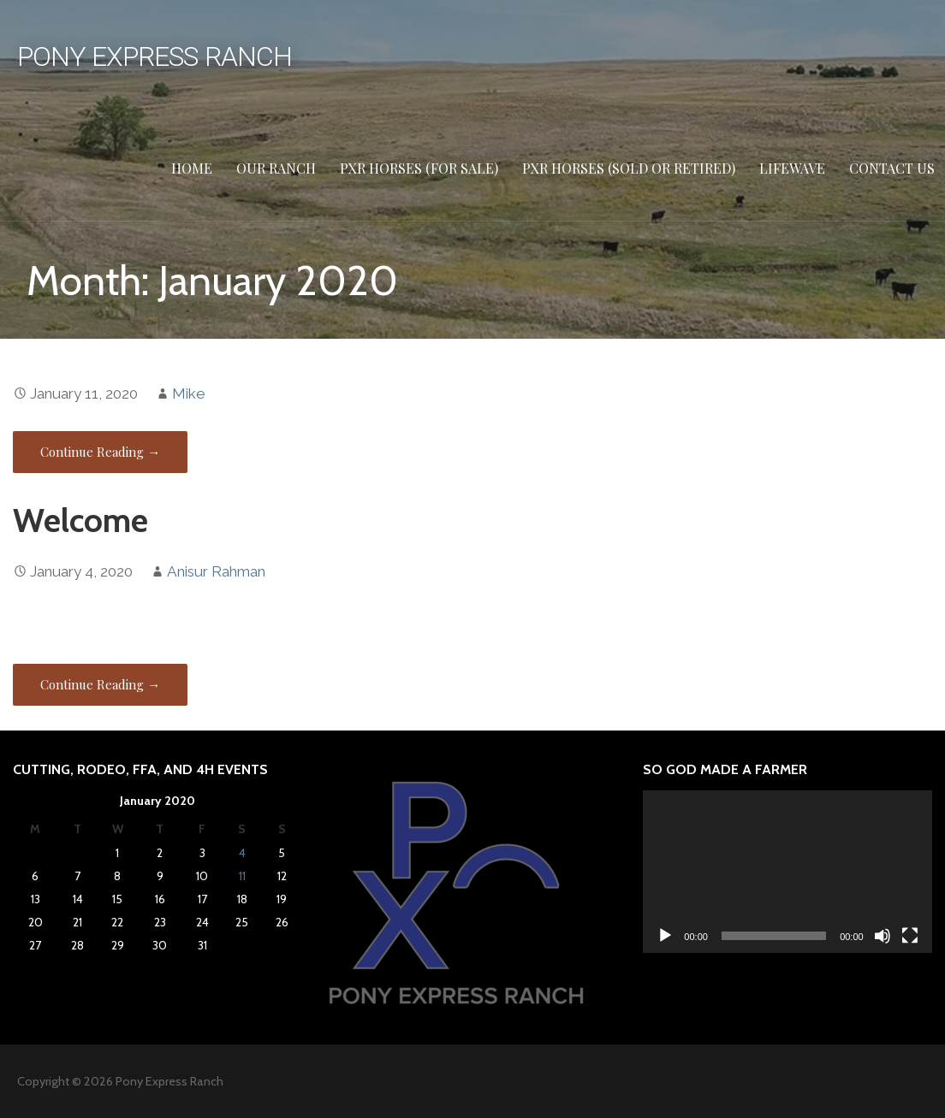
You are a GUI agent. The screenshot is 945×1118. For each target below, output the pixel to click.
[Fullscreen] (909, 935)
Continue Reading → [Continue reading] (100, 451)
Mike (188, 393)
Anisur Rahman (216, 571)
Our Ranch (276, 168)
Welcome (80, 520)
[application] (787, 871)
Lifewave (792, 168)
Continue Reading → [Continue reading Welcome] (100, 684)
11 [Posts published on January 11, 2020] (242, 876)
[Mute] (882, 935)
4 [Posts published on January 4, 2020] (242, 853)
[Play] (665, 935)
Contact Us (892, 168)
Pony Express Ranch (154, 56)
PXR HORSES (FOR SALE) (419, 168)
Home (191, 168)
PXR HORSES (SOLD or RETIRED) (628, 168)
